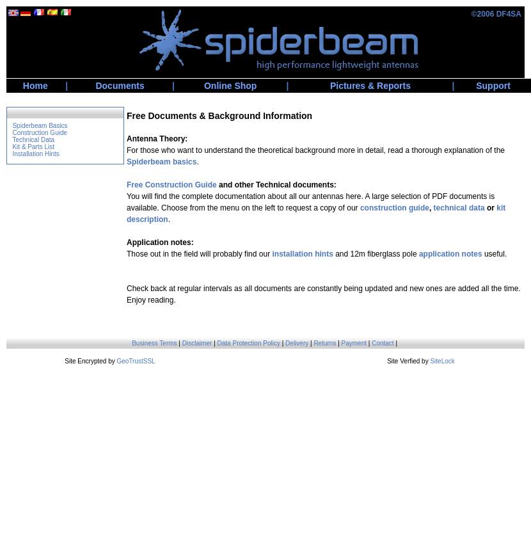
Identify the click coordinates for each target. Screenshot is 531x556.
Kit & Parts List (33, 146)
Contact (382, 343)
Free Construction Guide (172, 184)
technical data (459, 207)
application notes (450, 254)
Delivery (296, 343)
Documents (119, 86)
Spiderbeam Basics (39, 125)
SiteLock (442, 361)
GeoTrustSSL (135, 361)
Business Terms (154, 343)
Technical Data (33, 139)
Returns (324, 343)
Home (35, 86)
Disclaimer (197, 343)
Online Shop (230, 86)
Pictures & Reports (370, 86)
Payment (354, 343)
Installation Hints (35, 153)
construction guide (394, 207)
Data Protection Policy (249, 343)
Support (493, 86)
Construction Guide (39, 132)
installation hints (302, 254)
